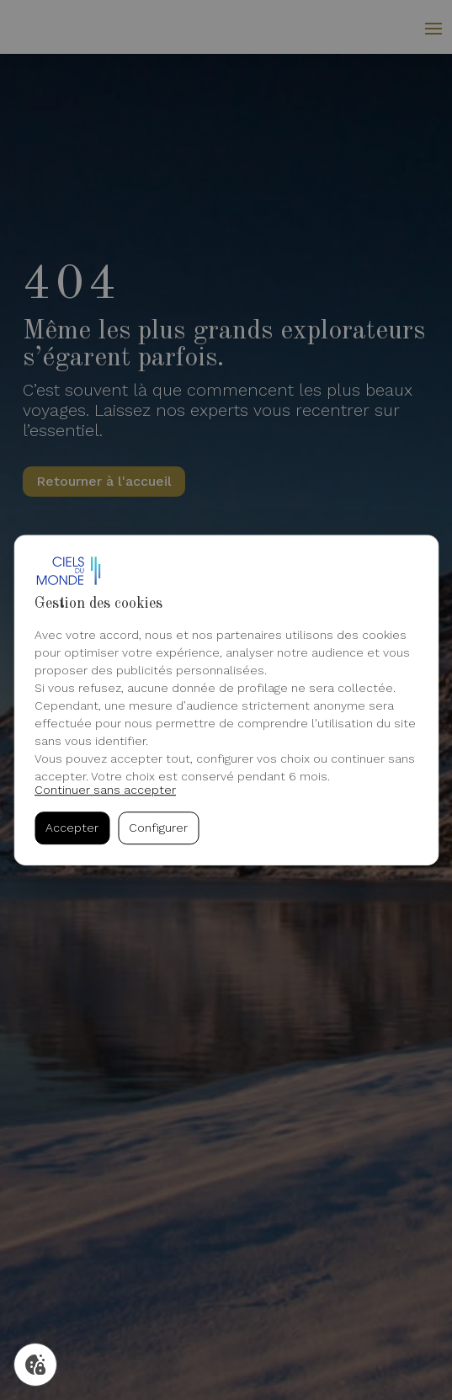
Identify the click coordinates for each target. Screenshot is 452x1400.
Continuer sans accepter (105, 789)
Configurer (158, 828)
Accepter (71, 828)
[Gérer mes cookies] (35, 1365)
